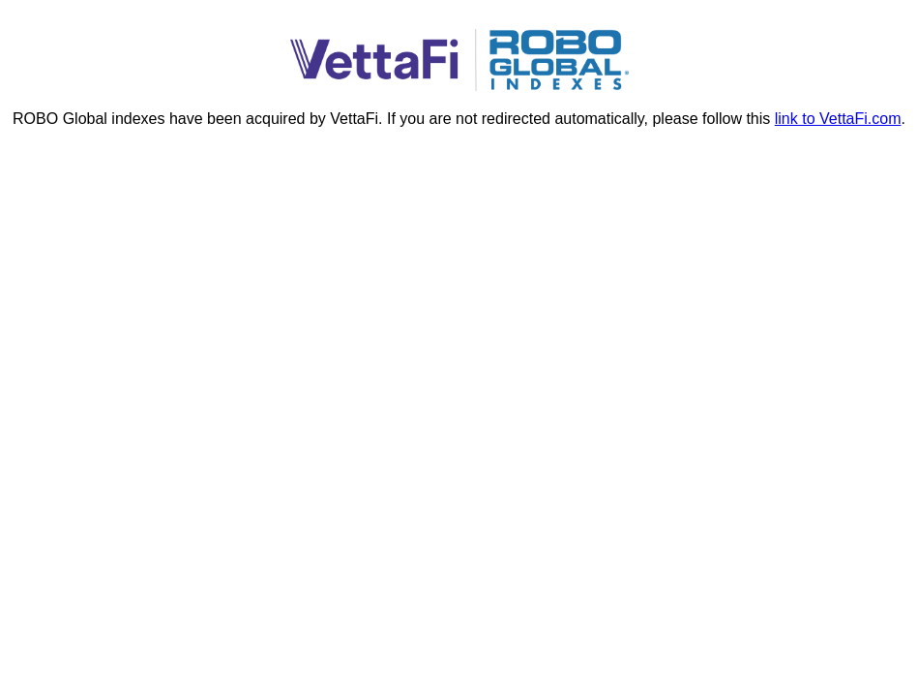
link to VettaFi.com (838, 118)
